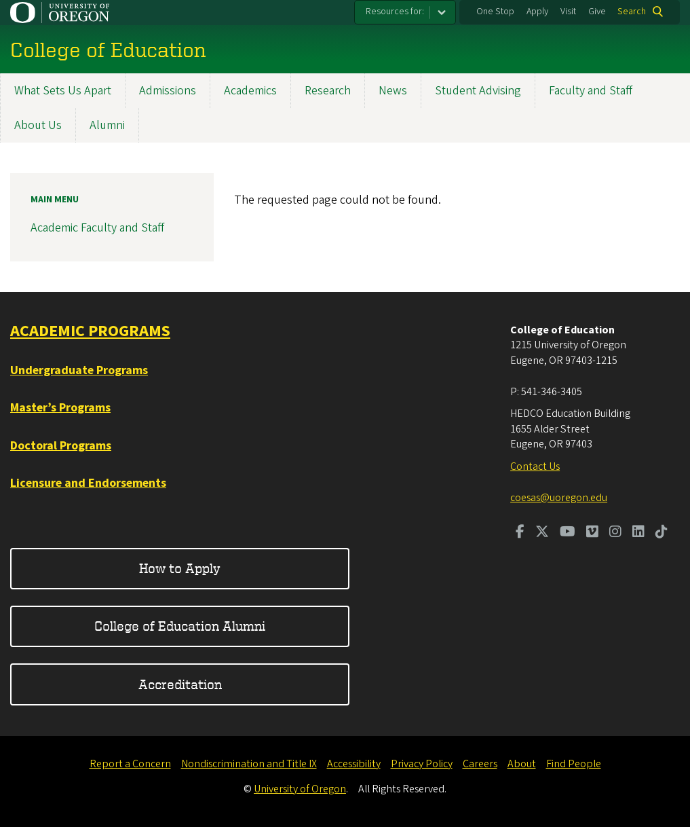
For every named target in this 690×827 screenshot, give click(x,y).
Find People (573, 763)
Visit (568, 11)
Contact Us (535, 466)
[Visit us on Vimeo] (592, 533)
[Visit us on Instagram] (615, 533)
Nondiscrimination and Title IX (249, 763)
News (393, 90)
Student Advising (478, 90)
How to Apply (180, 568)
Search (631, 11)
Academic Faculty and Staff (97, 227)
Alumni (107, 125)
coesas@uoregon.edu (558, 497)
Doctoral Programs (60, 445)
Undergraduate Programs (79, 370)
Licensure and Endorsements (88, 483)
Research (328, 90)
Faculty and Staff (590, 90)
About (521, 763)
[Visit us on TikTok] (661, 533)
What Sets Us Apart (62, 90)
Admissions (167, 90)
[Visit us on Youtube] (567, 533)
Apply (537, 11)
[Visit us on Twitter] (542, 533)
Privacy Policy (422, 763)
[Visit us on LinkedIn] (638, 533)
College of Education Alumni (179, 625)
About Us (38, 125)
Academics (250, 90)
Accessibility (354, 763)
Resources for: (395, 11)
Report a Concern (130, 763)
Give (597, 11)
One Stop (495, 11)
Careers (480, 763)
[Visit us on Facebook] (520, 533)
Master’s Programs (60, 407)
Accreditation (180, 684)
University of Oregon (300, 789)
